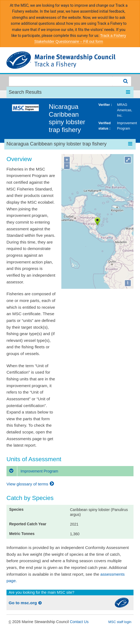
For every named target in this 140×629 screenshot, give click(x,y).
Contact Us (79, 622)
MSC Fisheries (70, 60)
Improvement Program (32, 471)
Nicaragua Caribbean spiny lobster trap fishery (67, 118)
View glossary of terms (30, 484)
